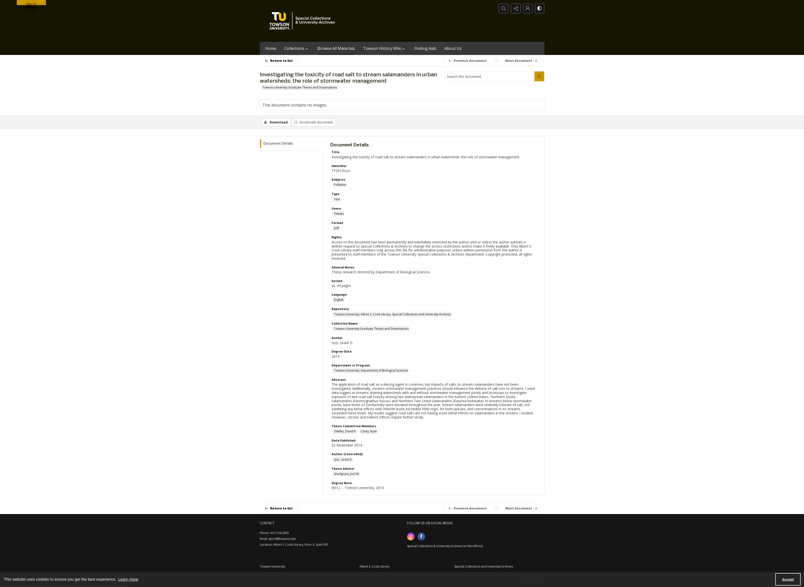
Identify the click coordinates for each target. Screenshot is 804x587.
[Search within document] (539, 76)
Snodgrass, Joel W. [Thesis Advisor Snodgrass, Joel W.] (346, 474)
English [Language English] (338, 300)
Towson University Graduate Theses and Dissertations (299, 87)
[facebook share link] (421, 536)
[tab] (291, 144)
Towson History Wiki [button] (384, 48)
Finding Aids (425, 48)
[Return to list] (281, 60)
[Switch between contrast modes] (539, 8)
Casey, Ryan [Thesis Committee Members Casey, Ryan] (369, 431)
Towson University (272, 566)
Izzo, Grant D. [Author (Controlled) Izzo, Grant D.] (343, 459)
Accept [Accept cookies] (788, 579)
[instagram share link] (411, 536)
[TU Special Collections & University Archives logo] (304, 21)
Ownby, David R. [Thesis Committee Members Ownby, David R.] (345, 431)
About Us (452, 48)
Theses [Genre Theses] (339, 214)
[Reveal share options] (515, 8)
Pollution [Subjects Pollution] (340, 185)
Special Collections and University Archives (483, 566)
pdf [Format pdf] (336, 228)
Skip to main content (31, 3)
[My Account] (527, 8)
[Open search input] (503, 8)
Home (270, 48)
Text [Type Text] (337, 199)
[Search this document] (489, 76)
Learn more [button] (128, 579)
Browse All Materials (336, 48)
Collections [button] (296, 48)
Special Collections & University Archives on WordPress (445, 546)
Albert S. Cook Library (374, 566)
